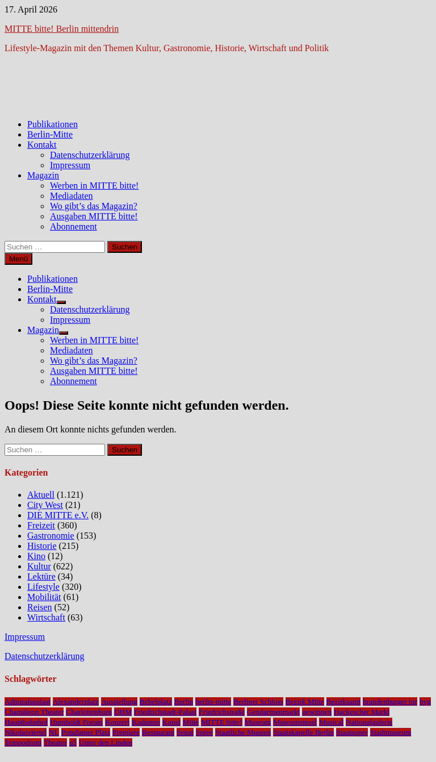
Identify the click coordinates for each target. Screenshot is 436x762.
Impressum (70, 165)
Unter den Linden (105, 742)
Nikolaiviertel (26, 732)
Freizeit (41, 525)
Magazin (43, 175)
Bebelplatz (156, 701)
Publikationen (52, 124)
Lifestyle (43, 587)
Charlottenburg (88, 711)
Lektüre (41, 576)
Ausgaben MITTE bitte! (94, 216)
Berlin (183, 701)
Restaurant (158, 732)
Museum (258, 722)
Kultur (39, 566)
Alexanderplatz (76, 701)
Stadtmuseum (391, 732)
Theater (55, 742)
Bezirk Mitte (305, 701)
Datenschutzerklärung (89, 155)
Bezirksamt (343, 701)
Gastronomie (50, 535)
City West (45, 505)
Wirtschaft (46, 617)
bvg (425, 701)
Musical (331, 722)
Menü (18, 259)
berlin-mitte (213, 701)
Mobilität (44, 597)
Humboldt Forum (76, 722)
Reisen (39, 607)
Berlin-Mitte (50, 134)
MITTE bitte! (221, 722)
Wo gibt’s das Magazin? (93, 206)
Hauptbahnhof (26, 722)
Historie (42, 546)
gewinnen (317, 711)
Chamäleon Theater (34, 711)
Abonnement (73, 226)
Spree (204, 732)
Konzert (117, 722)
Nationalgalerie (369, 722)
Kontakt (42, 144)
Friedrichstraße (222, 711)
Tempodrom (23, 742)
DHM (123, 711)
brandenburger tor (390, 701)
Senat (185, 732)
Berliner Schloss (258, 701)
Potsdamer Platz (85, 732)
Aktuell (40, 494)
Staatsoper (352, 732)
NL (54, 732)
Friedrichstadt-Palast (165, 711)
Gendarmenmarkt (273, 711)
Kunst (171, 722)
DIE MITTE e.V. (58, 515)
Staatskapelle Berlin (303, 732)
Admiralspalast (28, 701)
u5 (73, 742)
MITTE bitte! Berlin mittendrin (62, 29)
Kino (36, 556)
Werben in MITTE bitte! (94, 185)
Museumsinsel (295, 722)
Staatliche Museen (243, 732)
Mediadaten (71, 196)
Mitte (191, 722)
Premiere (126, 732)
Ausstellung (119, 701)
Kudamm (146, 722)
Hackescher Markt (361, 711)
